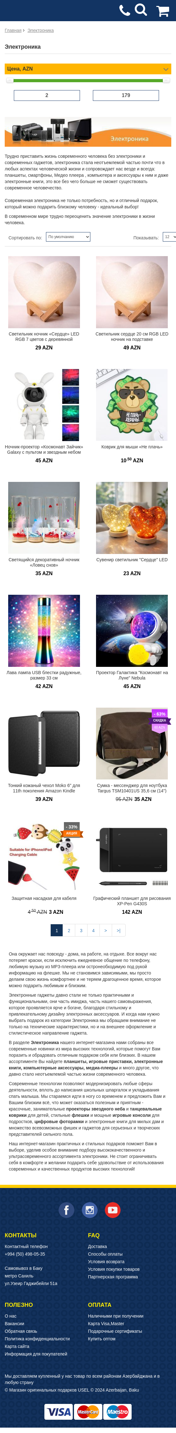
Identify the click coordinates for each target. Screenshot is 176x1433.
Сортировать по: (25, 237)
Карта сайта (17, 1346)
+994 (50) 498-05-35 (25, 1254)
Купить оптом (102, 1338)
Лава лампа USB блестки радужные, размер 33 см (44, 675)
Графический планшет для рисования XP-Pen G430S (132, 901)
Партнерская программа (113, 1276)
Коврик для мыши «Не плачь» (132, 446)
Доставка (97, 1246)
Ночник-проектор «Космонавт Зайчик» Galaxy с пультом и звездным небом (44, 449)
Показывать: (146, 237)
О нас (10, 1316)
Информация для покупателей (36, 1353)
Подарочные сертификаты (115, 1331)
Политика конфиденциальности (37, 1338)
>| (119, 930)
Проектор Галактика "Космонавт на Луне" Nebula (132, 675)
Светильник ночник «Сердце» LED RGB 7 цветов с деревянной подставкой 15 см (44, 339)
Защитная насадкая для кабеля (44, 898)
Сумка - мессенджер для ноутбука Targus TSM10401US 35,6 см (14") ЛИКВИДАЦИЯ (132, 790)
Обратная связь (21, 1331)
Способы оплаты (105, 1254)
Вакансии (14, 1323)
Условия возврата (106, 1261)
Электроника (40, 30)
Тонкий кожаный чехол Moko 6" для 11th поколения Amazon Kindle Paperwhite (44, 790)
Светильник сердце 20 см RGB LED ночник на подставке (132, 336)
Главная (13, 30)
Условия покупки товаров (114, 1269)
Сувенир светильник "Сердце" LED (132, 559)
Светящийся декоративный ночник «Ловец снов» (44, 562)
